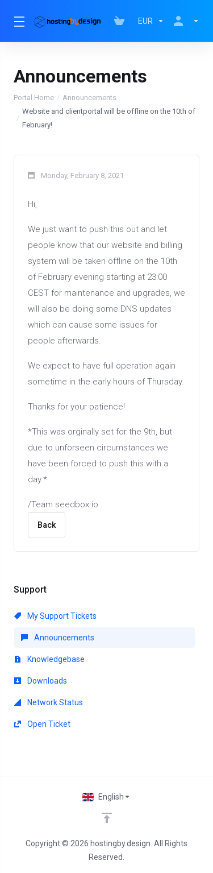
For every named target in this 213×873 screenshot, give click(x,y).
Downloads (40, 680)
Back (46, 524)
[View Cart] (121, 21)
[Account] (184, 21)
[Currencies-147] (151, 21)
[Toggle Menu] (17, 21)
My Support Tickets (55, 615)
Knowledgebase (49, 659)
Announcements (89, 97)
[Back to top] (107, 818)
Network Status (48, 702)
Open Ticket (42, 724)
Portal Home (34, 97)
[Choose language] (106, 796)
